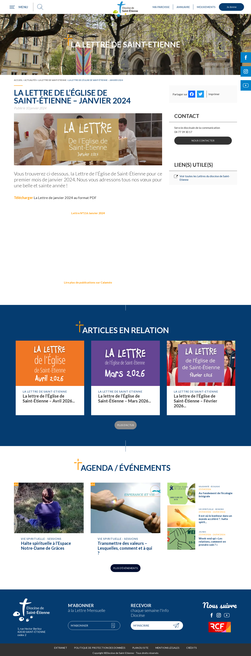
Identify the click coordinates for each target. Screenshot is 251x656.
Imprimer (214, 94)
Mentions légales (167, 646)
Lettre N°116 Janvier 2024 (88, 213)
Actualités (30, 80)
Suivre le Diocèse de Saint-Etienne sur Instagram (246, 71)
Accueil (18, 80)
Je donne (232, 6)
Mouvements (206, 7)
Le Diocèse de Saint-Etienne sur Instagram (219, 614)
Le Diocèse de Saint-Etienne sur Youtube (227, 614)
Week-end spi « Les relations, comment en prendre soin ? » (202, 535)
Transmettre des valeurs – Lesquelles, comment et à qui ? (125, 518)
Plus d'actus (125, 424)
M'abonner (79, 624)
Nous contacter (203, 140)
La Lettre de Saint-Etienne (52, 80)
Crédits (191, 646)
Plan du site (140, 646)
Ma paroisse (161, 7)
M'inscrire (141, 624)
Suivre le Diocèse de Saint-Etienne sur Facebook (246, 57)
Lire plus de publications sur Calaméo (88, 282)
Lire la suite (50, 378)
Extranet (60, 646)
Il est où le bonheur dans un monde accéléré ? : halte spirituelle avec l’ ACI (202, 513)
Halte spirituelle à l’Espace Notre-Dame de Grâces (49, 518)
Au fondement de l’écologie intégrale (202, 491)
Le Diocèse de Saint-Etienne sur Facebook (211, 614)
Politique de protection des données (99, 646)
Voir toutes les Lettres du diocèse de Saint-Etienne (205, 176)
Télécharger (23, 197)
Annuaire (183, 7)
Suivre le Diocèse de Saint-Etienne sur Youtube (246, 85)
